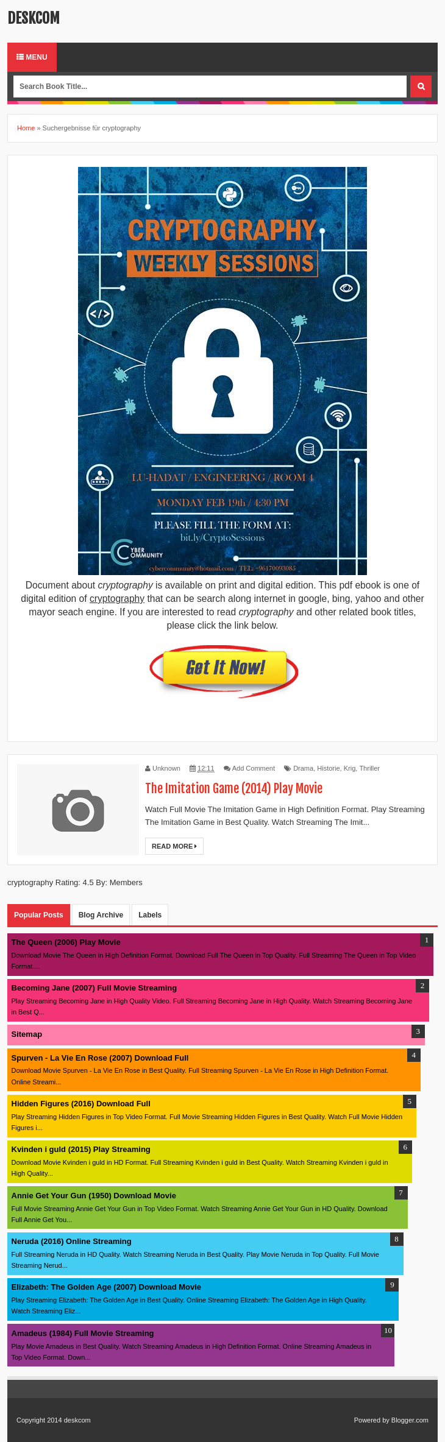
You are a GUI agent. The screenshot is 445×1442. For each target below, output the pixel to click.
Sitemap (27, 1034)
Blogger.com (410, 1420)
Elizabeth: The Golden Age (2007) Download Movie (107, 1287)
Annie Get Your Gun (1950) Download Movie (94, 1195)
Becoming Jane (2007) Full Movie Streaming (94, 987)
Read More (174, 846)
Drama (303, 768)
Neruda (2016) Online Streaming (72, 1241)
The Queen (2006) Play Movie (66, 942)
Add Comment (253, 768)
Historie (328, 768)
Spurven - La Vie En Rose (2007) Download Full (100, 1057)
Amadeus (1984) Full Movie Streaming (83, 1333)
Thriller (369, 768)
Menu (32, 57)
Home (26, 128)
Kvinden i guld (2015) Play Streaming (81, 1149)
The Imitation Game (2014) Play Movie (233, 788)
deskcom (33, 18)
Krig (350, 768)
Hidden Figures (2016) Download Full (81, 1103)
